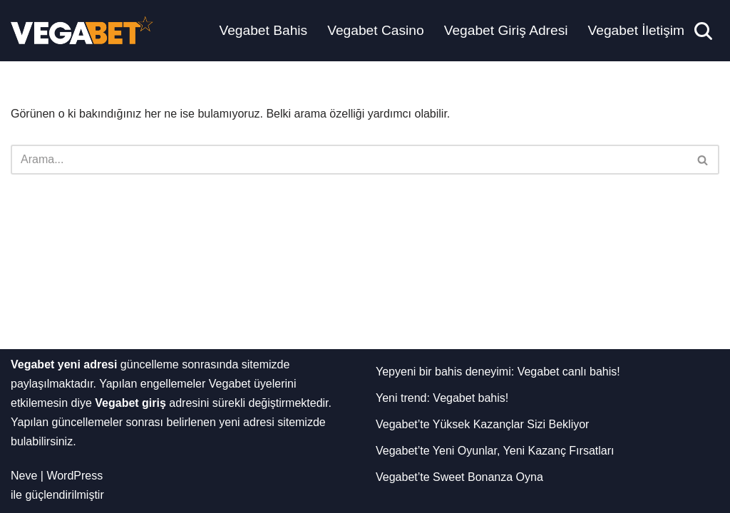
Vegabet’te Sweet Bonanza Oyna (459, 477)
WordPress (74, 476)
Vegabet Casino (375, 30)
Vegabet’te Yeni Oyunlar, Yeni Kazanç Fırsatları (495, 451)
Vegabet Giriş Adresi (506, 30)
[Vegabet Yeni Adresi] (82, 30)
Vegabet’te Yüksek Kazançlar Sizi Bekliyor (482, 424)
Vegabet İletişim (636, 30)
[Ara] (703, 31)
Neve (24, 476)
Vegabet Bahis (263, 30)
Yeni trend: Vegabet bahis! (442, 398)
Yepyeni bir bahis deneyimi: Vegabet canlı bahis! (498, 372)
